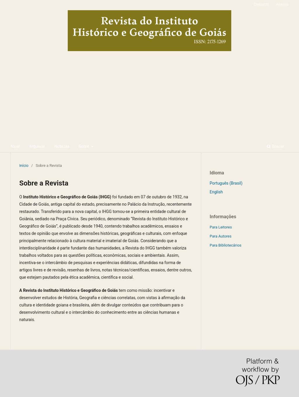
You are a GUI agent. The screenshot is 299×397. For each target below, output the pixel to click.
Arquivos (37, 146)
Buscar (275, 146)
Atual (15, 146)
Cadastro (261, 4)
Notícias (61, 146)
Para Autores (221, 236)
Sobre (84, 146)
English (216, 192)
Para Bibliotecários (225, 245)
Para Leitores (221, 227)
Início (23, 165)
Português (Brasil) (226, 183)
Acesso (282, 4)
